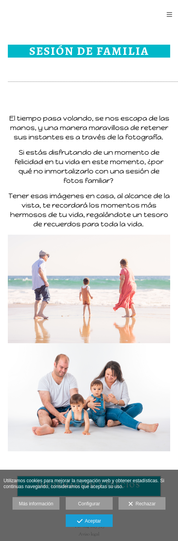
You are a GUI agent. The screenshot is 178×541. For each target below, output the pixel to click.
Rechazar (142, 504)
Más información (36, 504)
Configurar (89, 504)
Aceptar (89, 521)
